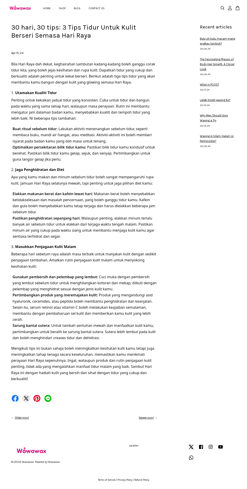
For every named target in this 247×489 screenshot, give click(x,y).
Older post (22, 417)
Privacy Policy (125, 479)
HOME (47, 8)
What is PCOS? (209, 84)
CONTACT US (97, 8)
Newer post (146, 417)
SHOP (62, 8)
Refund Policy (141, 479)
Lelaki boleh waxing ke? (215, 100)
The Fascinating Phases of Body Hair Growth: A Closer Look (217, 64)
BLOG (77, 8)
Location (133, 445)
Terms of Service (107, 479)
